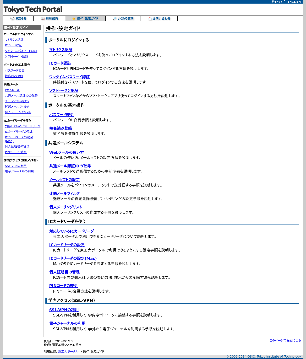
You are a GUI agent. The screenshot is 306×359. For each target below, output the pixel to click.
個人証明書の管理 (17, 146)
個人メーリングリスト (18, 112)
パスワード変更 (15, 70)
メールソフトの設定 (17, 101)
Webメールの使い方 (66, 152)
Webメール (12, 90)
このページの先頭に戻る (285, 340)
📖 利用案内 (49, 18)
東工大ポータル (68, 351)
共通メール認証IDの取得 (21, 95)
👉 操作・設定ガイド (85, 18)
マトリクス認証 (14, 40)
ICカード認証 (13, 45)
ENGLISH (294, 1)
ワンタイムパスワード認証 (21, 51)
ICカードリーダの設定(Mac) (73, 258)
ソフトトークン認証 (16, 56)
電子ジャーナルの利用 (19, 171)
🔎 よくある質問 (123, 18)
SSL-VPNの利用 (16, 166)
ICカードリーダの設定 (19, 132)
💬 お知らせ (18, 18)
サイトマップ (278, 1)
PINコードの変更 (16, 152)
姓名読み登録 (14, 76)
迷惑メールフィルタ (17, 106)
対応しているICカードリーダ (22, 126)
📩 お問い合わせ (159, 18)
